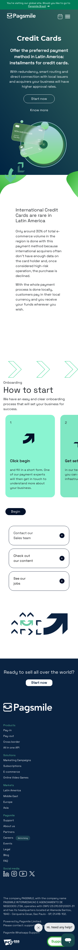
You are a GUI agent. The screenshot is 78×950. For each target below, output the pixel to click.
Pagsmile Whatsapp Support (21, 932)
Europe (7, 802)
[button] (67, 16)
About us (9, 826)
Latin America (12, 790)
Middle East (10, 796)
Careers (16, 837)
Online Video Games (15, 777)
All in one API (11, 747)
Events (7, 843)
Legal (6, 849)
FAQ (5, 861)
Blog (6, 855)
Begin (15, 511)
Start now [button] (39, 99)
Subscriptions (12, 766)
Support (8, 820)
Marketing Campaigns (17, 760)
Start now (39, 682)
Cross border (11, 742)
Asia (6, 807)
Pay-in (7, 730)
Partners (9, 832)
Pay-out (8, 736)
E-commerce (11, 771)
